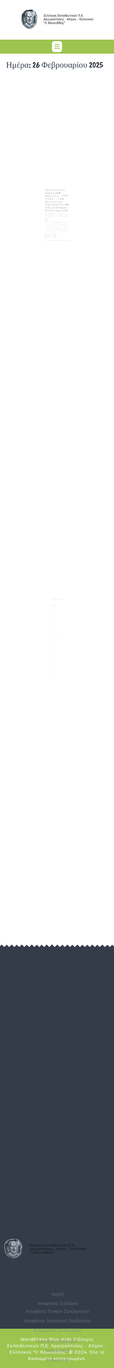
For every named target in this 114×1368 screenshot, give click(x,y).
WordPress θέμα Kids (46, 1339)
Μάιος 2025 (53, 627)
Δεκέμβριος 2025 (54, 616)
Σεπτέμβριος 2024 (54, 639)
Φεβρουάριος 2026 (54, 613)
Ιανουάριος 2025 (54, 633)
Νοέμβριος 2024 (54, 636)
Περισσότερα (53, 229)
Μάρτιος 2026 (54, 611)
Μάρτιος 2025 (54, 630)
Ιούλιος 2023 (53, 661)
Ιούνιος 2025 (53, 625)
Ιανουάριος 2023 (54, 670)
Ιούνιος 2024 (53, 644)
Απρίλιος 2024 (54, 647)
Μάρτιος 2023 (54, 667)
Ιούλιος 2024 (53, 642)
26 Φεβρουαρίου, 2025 (54, 213)
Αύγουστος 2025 (54, 622)
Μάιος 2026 (53, 608)
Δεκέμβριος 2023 (54, 653)
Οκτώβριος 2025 (54, 619)
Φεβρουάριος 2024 (54, 650)
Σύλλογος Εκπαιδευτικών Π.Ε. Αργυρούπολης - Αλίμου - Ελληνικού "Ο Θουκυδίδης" (56, 214)
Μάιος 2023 (53, 664)
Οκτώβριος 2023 (54, 656)
